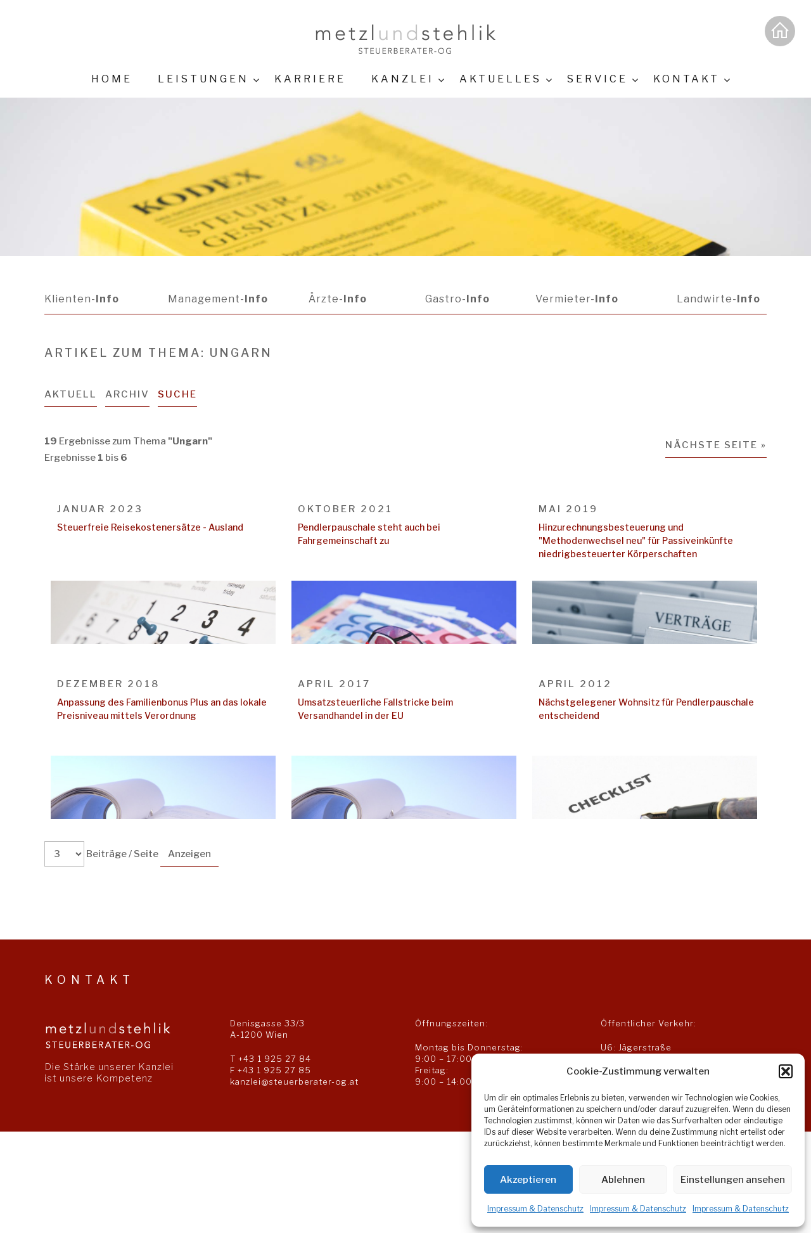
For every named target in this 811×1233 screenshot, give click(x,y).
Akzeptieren (528, 1179)
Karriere (310, 79)
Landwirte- (718, 299)
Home (111, 79)
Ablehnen (623, 1179)
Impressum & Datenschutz (535, 1208)
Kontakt (686, 79)
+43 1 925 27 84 (274, 1059)
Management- (218, 299)
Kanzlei (402, 79)
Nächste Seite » (716, 445)
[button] (785, 1071)
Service (597, 79)
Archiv (127, 394)
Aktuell (70, 394)
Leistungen (203, 79)
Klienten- (81, 299)
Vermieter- (576, 299)
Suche (177, 394)
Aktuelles (500, 79)
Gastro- (457, 299)
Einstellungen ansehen (732, 1179)
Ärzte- (338, 299)
